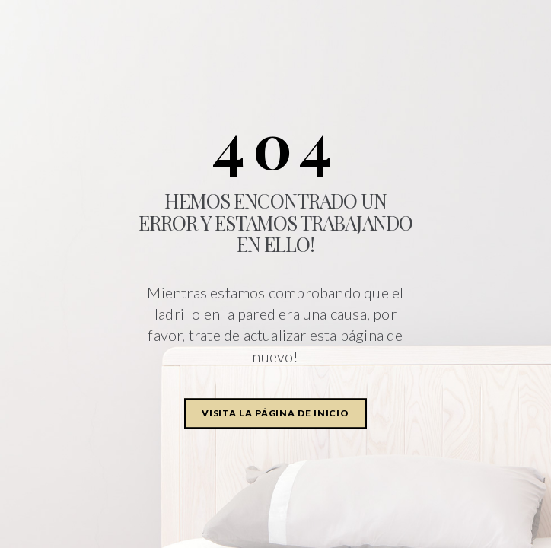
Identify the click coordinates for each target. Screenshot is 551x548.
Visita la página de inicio (275, 413)
